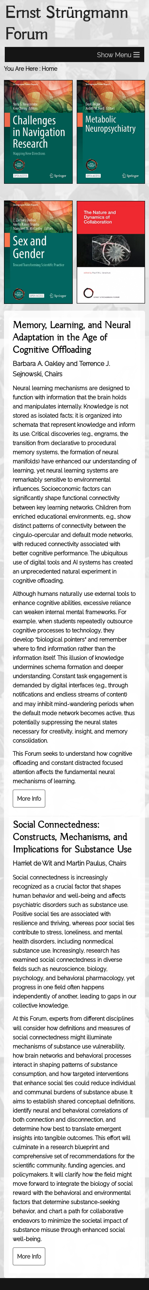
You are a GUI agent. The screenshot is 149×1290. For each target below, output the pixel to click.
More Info (29, 798)
